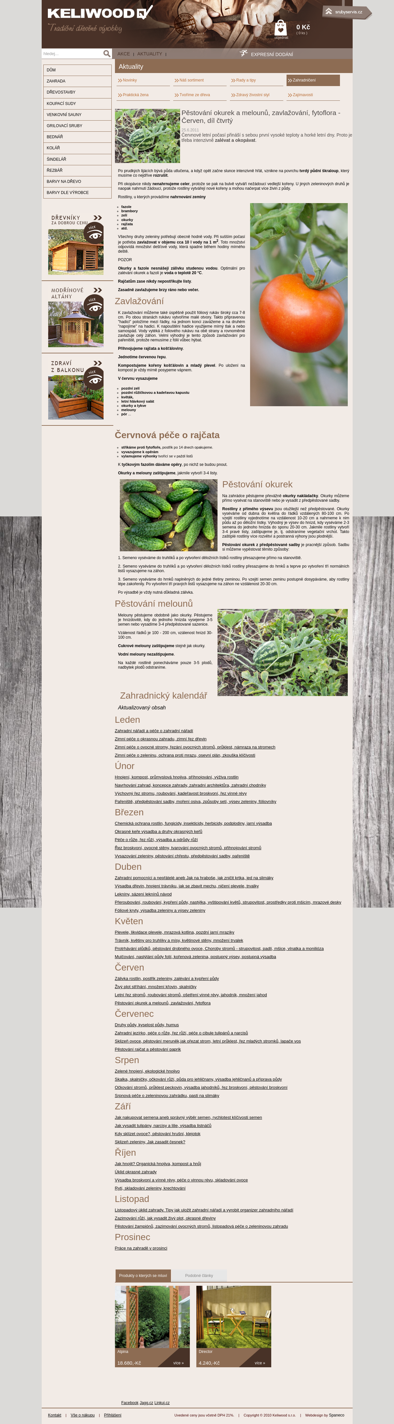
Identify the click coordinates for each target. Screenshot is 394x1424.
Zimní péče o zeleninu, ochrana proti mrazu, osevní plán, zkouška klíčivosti (185, 755)
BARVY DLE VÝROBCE (68, 192)
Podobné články (199, 1275)
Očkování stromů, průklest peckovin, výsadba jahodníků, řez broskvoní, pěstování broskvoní (201, 1087)
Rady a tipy (246, 80)
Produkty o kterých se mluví (143, 1275)
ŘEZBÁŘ (55, 170)
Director (206, 1351)
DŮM (51, 70)
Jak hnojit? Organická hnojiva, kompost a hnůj (158, 1163)
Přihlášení (112, 1415)
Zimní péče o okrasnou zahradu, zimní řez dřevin (161, 738)
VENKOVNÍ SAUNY (64, 114)
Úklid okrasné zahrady (136, 1171)
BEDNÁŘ (55, 137)
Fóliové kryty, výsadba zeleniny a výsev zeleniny (160, 910)
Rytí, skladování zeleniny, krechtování (150, 1188)
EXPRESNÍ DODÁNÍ (272, 54)
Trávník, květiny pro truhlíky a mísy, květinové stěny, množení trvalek (179, 940)
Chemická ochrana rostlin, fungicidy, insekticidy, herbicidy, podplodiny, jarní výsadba (193, 823)
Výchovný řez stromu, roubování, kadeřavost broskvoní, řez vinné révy (181, 793)
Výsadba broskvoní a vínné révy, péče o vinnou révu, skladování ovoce (181, 1180)
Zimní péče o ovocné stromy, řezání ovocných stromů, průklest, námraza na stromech (195, 747)
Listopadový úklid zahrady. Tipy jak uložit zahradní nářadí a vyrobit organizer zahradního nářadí (204, 1210)
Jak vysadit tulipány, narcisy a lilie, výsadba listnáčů (163, 1125)
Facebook (130, 1403)
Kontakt (55, 1415)
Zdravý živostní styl (253, 95)
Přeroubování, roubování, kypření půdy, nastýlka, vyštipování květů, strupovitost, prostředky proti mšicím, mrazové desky (228, 902)
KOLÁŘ (53, 148)
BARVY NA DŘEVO (64, 181)
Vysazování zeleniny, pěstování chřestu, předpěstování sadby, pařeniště (182, 855)
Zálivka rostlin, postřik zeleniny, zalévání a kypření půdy (167, 978)
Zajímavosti (303, 95)
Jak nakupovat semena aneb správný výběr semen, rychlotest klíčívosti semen (188, 1117)
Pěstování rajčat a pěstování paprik (148, 1049)
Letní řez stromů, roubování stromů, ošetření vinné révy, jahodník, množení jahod (191, 994)
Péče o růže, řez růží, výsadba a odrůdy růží (156, 839)
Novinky (130, 80)
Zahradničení (304, 80)
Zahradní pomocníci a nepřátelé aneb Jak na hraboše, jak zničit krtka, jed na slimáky (194, 877)
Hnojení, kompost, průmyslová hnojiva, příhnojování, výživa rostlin (177, 777)
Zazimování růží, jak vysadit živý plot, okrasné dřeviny (165, 1218)
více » (179, 1363)
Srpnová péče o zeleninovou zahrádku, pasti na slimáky (167, 1095)
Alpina (123, 1351)
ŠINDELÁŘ (56, 159)
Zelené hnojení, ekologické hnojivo (147, 1071)
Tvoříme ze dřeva (195, 95)
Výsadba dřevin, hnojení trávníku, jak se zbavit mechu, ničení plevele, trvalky (187, 885)
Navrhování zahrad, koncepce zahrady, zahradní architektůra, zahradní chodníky (190, 785)
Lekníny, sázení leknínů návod (143, 894)
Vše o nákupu (82, 1415)
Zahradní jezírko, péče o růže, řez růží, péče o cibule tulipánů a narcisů (181, 1033)
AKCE (124, 53)
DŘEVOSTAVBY (61, 92)
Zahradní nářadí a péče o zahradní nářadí (154, 730)
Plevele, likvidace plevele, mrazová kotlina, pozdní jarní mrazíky (174, 932)
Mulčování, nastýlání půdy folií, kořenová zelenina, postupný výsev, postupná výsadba (195, 956)
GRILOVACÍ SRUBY (64, 126)
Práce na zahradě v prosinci (141, 1248)
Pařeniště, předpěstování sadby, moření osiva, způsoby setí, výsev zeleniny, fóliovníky (195, 801)
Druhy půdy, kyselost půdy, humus (147, 1024)
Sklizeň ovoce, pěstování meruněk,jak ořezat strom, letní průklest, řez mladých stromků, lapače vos (208, 1041)
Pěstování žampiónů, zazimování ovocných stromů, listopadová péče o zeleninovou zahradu (201, 1226)
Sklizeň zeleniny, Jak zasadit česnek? (150, 1141)
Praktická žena (136, 95)
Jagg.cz (146, 1403)
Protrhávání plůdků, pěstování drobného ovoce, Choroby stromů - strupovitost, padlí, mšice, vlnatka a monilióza (219, 948)
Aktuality (149, 53)
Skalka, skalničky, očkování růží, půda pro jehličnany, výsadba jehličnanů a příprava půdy (198, 1079)
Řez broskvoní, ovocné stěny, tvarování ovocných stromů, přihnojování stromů (188, 847)
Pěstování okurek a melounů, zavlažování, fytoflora (163, 1003)
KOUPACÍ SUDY (61, 103)
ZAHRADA (56, 81)
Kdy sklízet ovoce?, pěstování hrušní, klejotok (158, 1133)
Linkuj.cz (162, 1403)
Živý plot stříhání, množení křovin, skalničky (156, 986)
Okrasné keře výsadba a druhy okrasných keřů (159, 831)
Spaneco (336, 1415)
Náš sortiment (192, 80)
